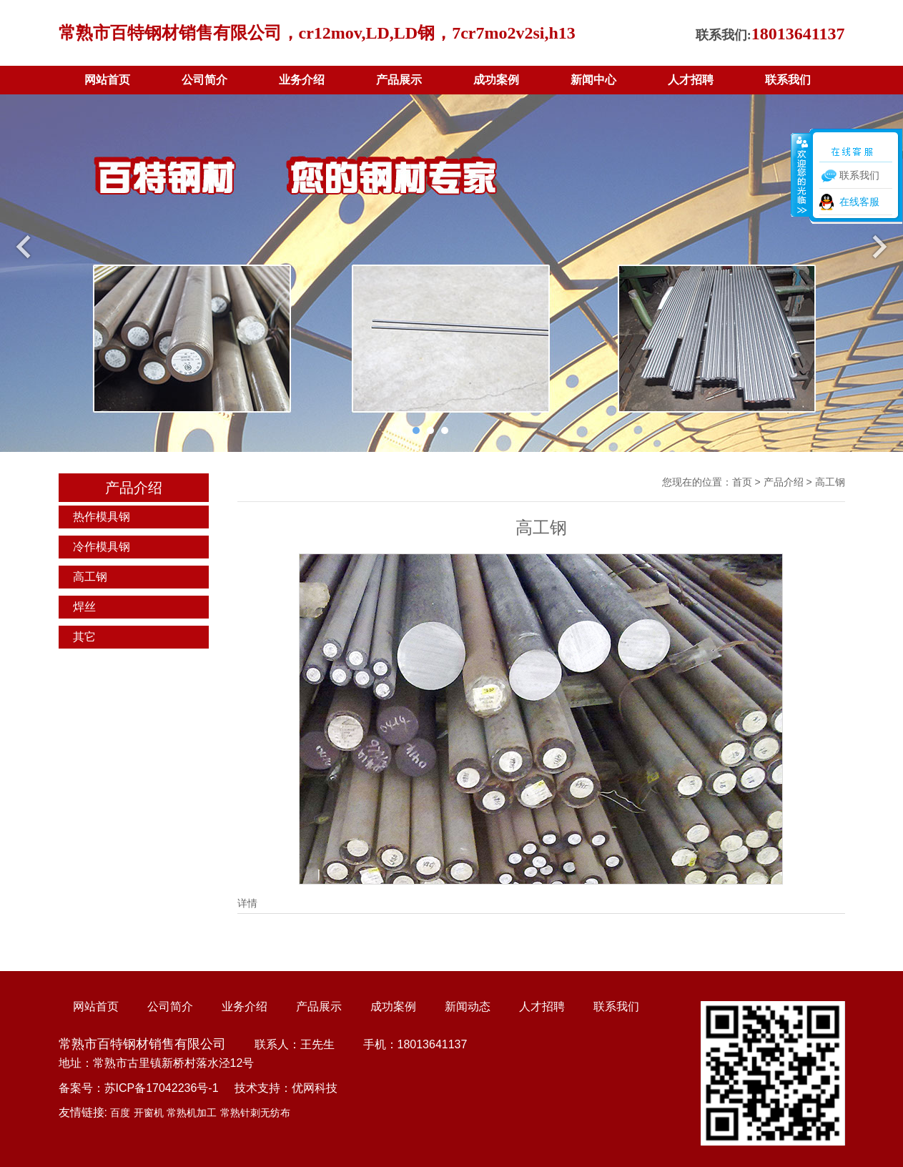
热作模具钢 (101, 517)
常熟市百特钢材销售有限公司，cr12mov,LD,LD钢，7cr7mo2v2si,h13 (317, 33)
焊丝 (84, 607)
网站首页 (107, 80)
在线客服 (859, 201)
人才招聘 (691, 80)
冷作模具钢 (101, 547)
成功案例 (496, 80)
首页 (742, 482)
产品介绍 (784, 482)
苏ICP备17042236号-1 (161, 1088)
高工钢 (90, 577)
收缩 (801, 174)
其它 (84, 637)
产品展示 (399, 80)
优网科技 (314, 1088)
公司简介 (204, 80)
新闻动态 (467, 1006)
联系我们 (788, 80)
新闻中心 (593, 80)
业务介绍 (302, 80)
